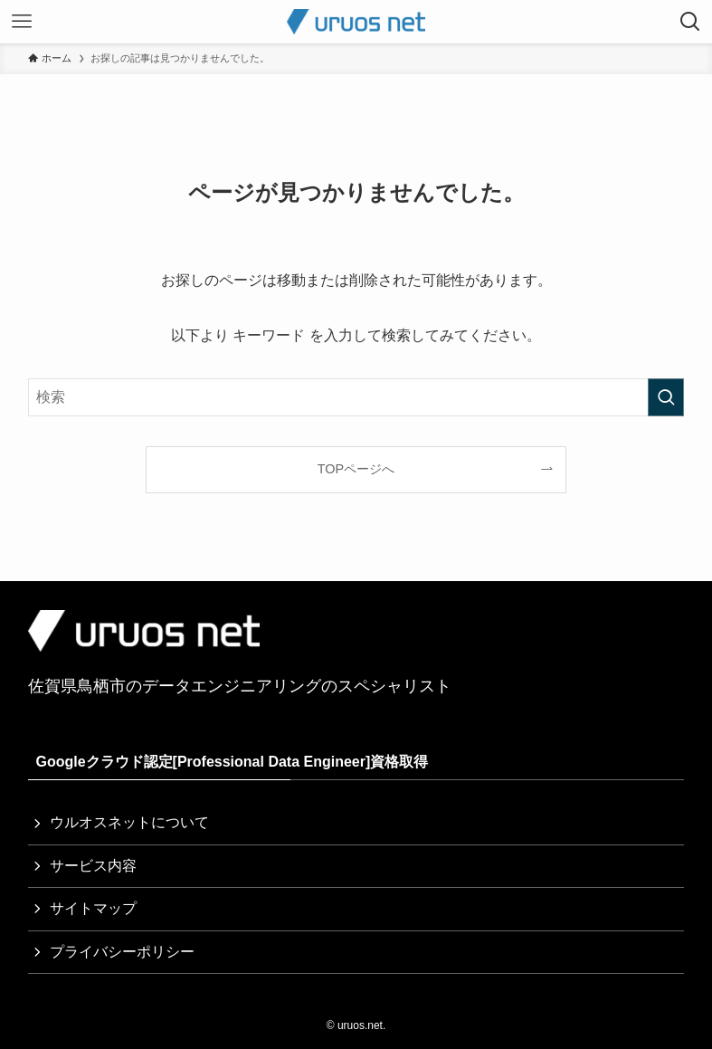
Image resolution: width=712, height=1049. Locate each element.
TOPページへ (356, 469)
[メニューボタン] (21, 21)
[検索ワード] (355, 397)
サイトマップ (93, 908)
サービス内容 (93, 865)
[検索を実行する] (666, 397)
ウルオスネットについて (129, 822)
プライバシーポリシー (122, 951)
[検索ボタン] (690, 21)
